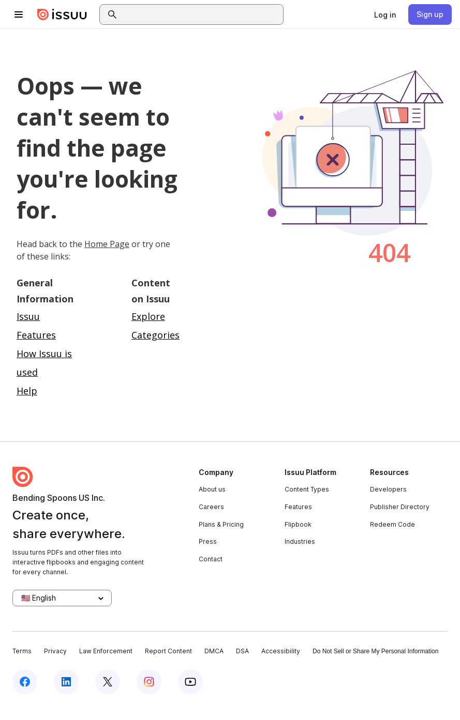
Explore (148, 316)
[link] (385, 14)
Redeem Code (392, 524)
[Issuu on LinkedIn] (66, 681)
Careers (211, 507)
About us (212, 489)
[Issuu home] (62, 14)
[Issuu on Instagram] (149, 681)
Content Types (307, 489)
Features (298, 507)
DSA (242, 651)
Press (208, 541)
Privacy (55, 651)
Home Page (106, 244)
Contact (210, 559)
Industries (300, 541)
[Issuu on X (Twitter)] (107, 681)
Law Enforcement (105, 651)
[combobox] (201, 14)
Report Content (168, 651)
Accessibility (280, 651)
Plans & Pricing (221, 524)
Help (27, 391)
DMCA (214, 651)
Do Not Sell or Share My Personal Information (375, 651)
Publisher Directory (399, 507)
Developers (388, 489)
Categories (155, 335)
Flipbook (298, 524)
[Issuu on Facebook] (24, 681)
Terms (22, 651)
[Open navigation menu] (18, 14)
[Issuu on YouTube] (190, 681)
